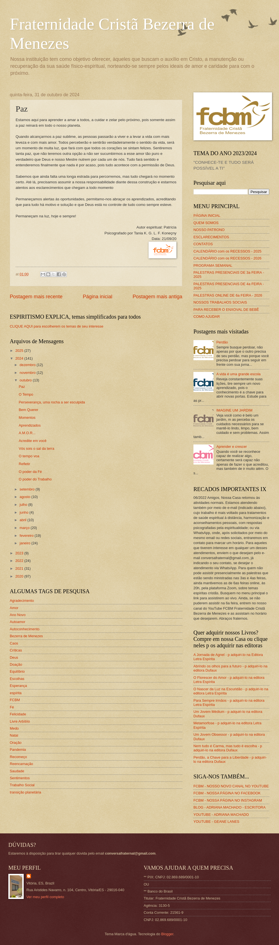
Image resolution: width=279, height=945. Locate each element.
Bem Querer (28, 410)
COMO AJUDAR (206, 316)
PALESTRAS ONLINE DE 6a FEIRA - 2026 (227, 295)
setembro (27, 489)
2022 (19, 561)
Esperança (18, 686)
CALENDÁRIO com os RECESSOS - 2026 (227, 258)
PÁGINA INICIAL (206, 215)
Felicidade (18, 714)
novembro (28, 373)
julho (24, 504)
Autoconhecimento (25, 629)
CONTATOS (203, 244)
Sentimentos (20, 778)
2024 (19, 358)
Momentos (27, 417)
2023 (19, 553)
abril (23, 520)
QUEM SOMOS (206, 223)
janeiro (25, 543)
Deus (14, 657)
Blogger (167, 934)
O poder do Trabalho (35, 479)
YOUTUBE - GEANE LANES (216, 821)
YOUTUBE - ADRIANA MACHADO (221, 814)
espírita (15, 693)
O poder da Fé (30, 472)
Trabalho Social (22, 785)
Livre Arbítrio (20, 721)
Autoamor (17, 622)
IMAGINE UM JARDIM (234, 410)
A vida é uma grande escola (238, 374)
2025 (19, 350)
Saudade (17, 771)
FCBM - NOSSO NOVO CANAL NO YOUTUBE (231, 786)
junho (24, 512)
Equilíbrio (17, 671)
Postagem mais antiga (157, 296)
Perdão (222, 342)
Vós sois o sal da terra (36, 448)
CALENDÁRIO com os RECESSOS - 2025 (227, 251)
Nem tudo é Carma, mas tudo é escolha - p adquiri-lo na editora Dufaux (227, 748)
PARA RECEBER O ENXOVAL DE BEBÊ (226, 309)
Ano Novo (18, 615)
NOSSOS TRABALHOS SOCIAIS (220, 302)
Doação (16, 664)
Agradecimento (22, 600)
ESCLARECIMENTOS (211, 237)
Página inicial (97, 296)
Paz (22, 386)
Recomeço (18, 757)
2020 (19, 576)
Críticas (16, 650)
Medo (14, 728)
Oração (15, 742)
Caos (14, 643)
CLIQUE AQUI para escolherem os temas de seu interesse (56, 326)
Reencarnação (21, 764)
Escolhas (17, 679)
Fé (12, 707)
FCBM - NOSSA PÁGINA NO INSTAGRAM (227, 800)
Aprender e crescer (231, 446)
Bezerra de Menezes (26, 636)
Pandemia (18, 749)
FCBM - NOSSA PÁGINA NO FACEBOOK (227, 793)
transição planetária (25, 792)
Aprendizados (30, 425)
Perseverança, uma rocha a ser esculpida (52, 402)
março (25, 528)
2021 (19, 568)
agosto (25, 497)
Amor (14, 608)
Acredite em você (32, 441)
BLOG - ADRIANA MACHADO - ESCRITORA (229, 807)
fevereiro (27, 535)
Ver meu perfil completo (45, 897)
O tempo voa (29, 456)
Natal (14, 735)
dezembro (28, 365)
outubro (26, 380)
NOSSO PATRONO (209, 230)
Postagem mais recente (36, 296)
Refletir (24, 464)
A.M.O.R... (27, 433)
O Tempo (26, 394)
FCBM (15, 700)
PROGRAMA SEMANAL (212, 265)
